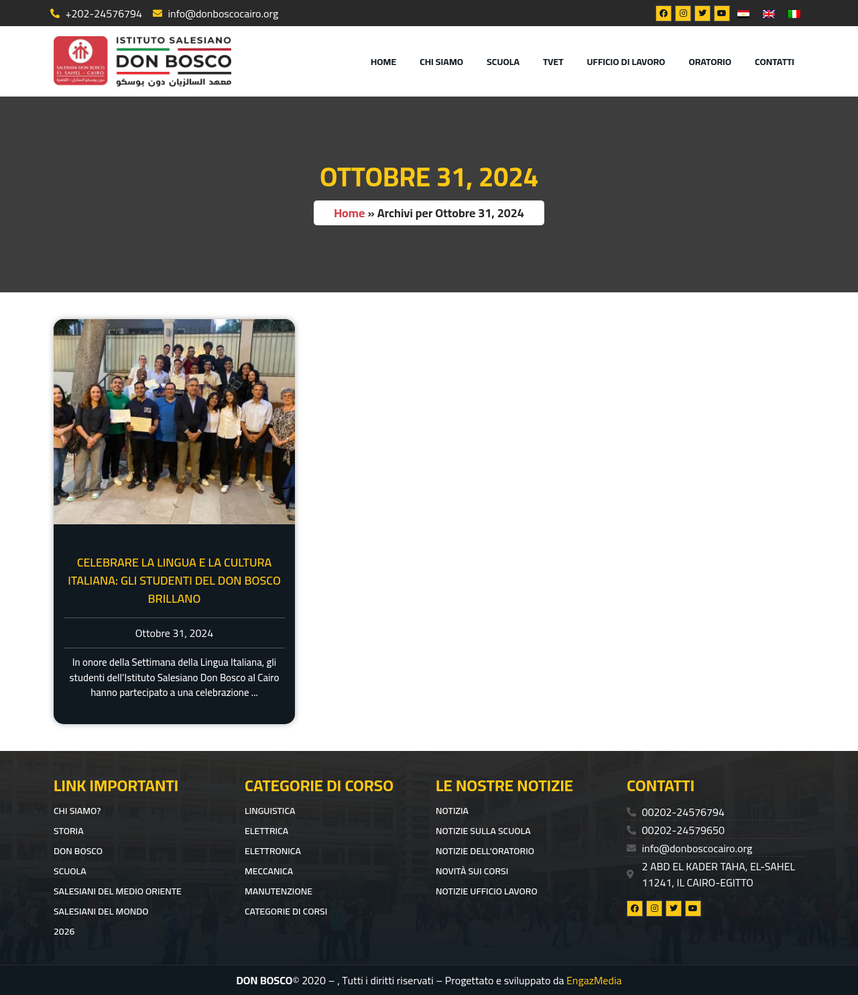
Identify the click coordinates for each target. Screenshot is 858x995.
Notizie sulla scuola (483, 830)
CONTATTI (774, 61)
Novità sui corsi (472, 871)
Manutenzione (278, 891)
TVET (553, 61)
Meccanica (269, 871)
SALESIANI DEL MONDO (101, 911)
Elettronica (273, 851)
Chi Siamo (441, 61)
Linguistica (270, 810)
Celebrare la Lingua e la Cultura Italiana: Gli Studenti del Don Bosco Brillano (174, 580)
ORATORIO (709, 61)
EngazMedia (594, 980)
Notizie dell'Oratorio (485, 851)
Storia (69, 830)
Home (383, 61)
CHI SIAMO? (77, 810)
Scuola (503, 61)
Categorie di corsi (286, 911)
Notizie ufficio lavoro (487, 891)
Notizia (452, 810)
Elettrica (266, 830)
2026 (64, 931)
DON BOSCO (78, 851)
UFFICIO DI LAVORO (626, 61)
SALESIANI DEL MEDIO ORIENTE (118, 891)
